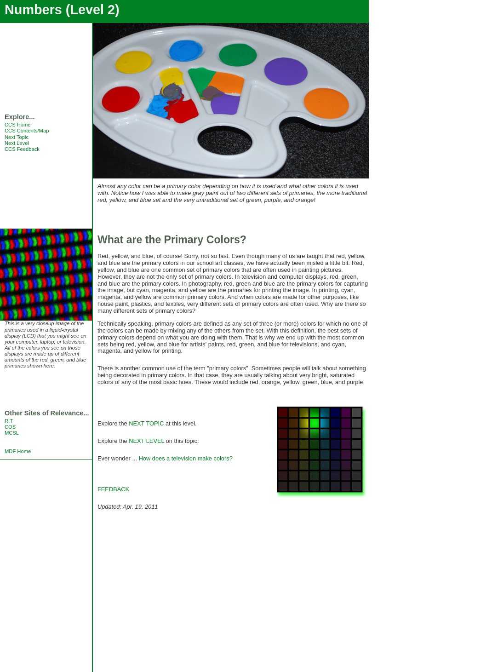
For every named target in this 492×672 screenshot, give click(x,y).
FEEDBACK (113, 489)
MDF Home (18, 451)
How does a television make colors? (186, 458)
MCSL (12, 433)
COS (10, 427)
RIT (9, 421)
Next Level (17, 143)
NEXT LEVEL (146, 440)
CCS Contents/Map (27, 130)
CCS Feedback (22, 149)
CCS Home (18, 124)
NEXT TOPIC (146, 423)
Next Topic (17, 137)
